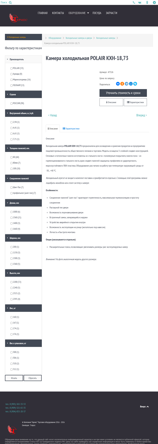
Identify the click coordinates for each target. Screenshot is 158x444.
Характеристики (135, 96)
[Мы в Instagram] (151, 2)
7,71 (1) (14, 132)
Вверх (144, 400)
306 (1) (14, 351)
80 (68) (14, 150)
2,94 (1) (14, 115)
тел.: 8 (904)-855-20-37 (15, 405)
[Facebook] (144, 2)
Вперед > (141, 109)
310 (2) (14, 357)
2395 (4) (15, 292)
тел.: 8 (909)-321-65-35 (15, 401)
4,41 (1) (14, 121)
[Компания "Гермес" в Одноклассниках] (147, 2)
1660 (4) (15, 222)
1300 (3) (15, 251)
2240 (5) (15, 281)
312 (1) (14, 362)
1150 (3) (15, 246)
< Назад (52, 109)
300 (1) (14, 345)
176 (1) (14, 327)
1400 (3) (15, 216)
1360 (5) (15, 257)
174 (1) (14, 322)
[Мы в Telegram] (154, 2)
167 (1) (14, 316)
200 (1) (14, 240)
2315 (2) (15, 287)
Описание (111, 96)
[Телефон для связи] (134, 2)
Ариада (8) (16, 67)
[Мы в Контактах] (140, 2)
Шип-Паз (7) (16, 181)
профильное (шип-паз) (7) (23, 186)
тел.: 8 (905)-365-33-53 (15, 397)
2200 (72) (15, 275)
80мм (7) (15, 156)
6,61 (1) (14, 127)
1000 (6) (15, 205)
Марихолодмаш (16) (20, 73)
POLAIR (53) (16, 61)
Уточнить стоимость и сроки (123, 86)
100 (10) (15, 162)
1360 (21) (15, 211)
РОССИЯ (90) (17, 96)
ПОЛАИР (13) (17, 78)
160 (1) (14, 310)
